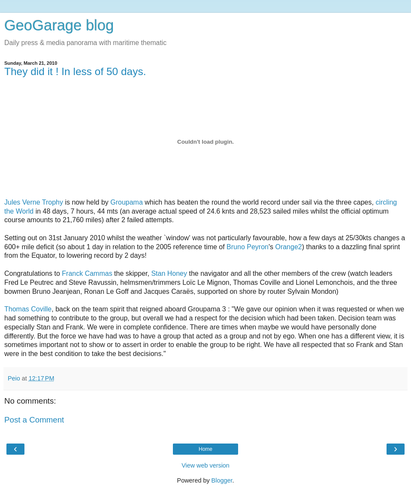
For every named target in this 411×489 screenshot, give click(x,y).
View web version (205, 465)
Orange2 (288, 247)
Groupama (126, 202)
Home (205, 449)
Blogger (222, 480)
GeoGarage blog (59, 25)
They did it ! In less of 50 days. (75, 71)
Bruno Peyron (248, 247)
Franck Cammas (87, 273)
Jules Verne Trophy (33, 202)
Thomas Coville (27, 309)
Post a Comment (34, 419)
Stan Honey (169, 273)
